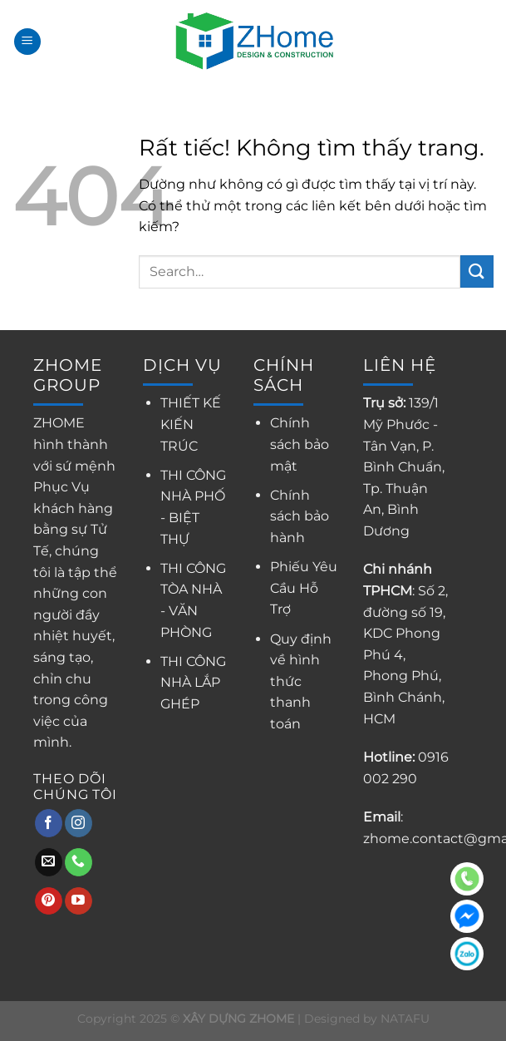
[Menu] (27, 42)
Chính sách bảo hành (299, 516)
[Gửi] (477, 271)
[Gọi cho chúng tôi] (78, 862)
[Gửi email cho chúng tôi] (48, 862)
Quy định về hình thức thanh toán (301, 681)
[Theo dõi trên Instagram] (78, 823)
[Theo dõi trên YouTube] (78, 901)
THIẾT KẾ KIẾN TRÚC (190, 424)
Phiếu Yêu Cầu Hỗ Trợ (303, 588)
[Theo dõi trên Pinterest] (48, 901)
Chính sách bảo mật (299, 444)
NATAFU (405, 1018)
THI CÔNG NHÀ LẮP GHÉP (193, 683)
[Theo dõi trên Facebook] (48, 823)
